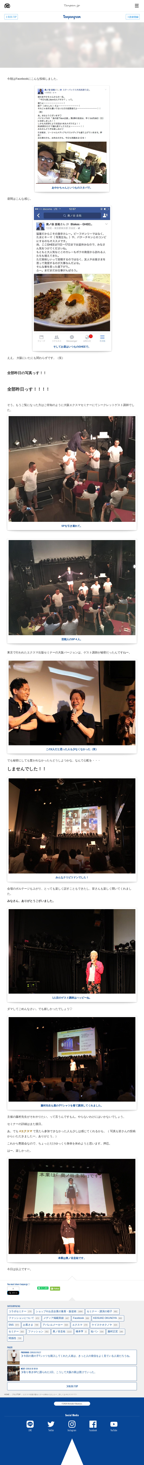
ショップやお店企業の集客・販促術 (59, 1311)
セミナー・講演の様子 (102, 1311)
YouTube (114, 1430)
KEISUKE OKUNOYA (108, 1318)
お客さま (31, 1325)
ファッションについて (24, 1318)
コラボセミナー (20, 1311)
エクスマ (80, 1325)
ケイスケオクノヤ (105, 1325)
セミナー (17, 1331)
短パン (97, 1331)
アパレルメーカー (56, 1325)
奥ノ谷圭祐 (62, 1331)
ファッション (38, 1331)
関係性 (15, 1338)
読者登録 (133, 17)
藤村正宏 (116, 1331)
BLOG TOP (12, 17)
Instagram (72, 1430)
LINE (30, 1430)
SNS (14, 1325)
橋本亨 (81, 1331)
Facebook (81, 1318)
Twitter (51, 1430)
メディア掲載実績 (56, 1318)
